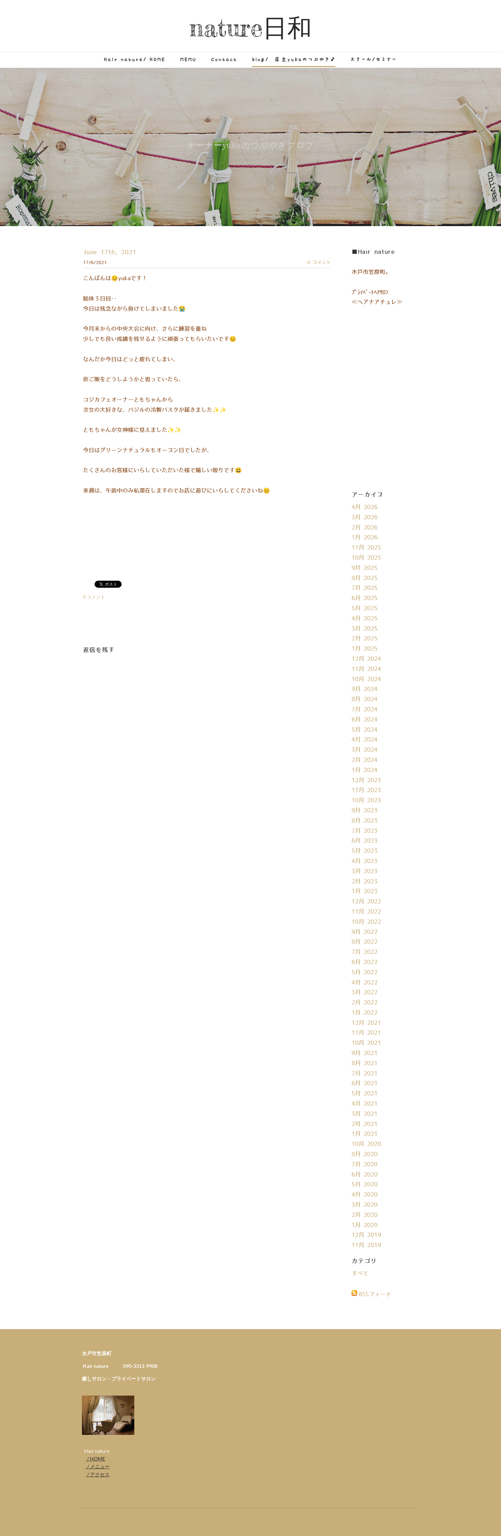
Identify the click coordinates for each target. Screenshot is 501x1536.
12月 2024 (366, 659)
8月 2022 (365, 942)
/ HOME (95, 1459)
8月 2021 (365, 1063)
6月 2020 (365, 1175)
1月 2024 (365, 770)
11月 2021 (366, 1033)
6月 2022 (365, 962)
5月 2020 (365, 1184)
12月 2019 (366, 1235)
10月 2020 (366, 1144)
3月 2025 (365, 629)
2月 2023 (365, 881)
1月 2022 (365, 1013)
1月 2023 (365, 891)
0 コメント (319, 262)
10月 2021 (366, 1043)
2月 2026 (365, 528)
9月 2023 (365, 810)
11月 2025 (366, 548)
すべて (360, 1274)
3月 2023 (365, 871)
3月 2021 (365, 1114)
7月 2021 (365, 1073)
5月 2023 (365, 851)
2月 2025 (365, 638)
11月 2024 (366, 669)
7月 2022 (365, 952)
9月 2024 (365, 689)
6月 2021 (365, 1083)
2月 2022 (365, 1003)
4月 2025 (365, 618)
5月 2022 (365, 972)
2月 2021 (365, 1124)
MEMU (188, 59)
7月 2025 (365, 588)
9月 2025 (365, 568)
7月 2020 (365, 1164)
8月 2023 (365, 821)
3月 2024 (365, 750)
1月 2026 (365, 537)
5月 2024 (365, 730)
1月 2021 (365, 1134)
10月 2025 (366, 558)
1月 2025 (365, 649)
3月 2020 (365, 1205)
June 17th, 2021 (109, 252)
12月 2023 (366, 780)
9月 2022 (365, 932)
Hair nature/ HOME (135, 59)
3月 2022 (365, 992)
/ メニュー (97, 1466)
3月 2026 (365, 517)
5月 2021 (365, 1093)
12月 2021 (366, 1023)
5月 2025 (365, 608)
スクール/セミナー (373, 59)
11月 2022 (366, 912)
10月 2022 (366, 922)
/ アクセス (98, 1474)
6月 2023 (365, 841)
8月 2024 (365, 699)
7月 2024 (365, 709)
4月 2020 (365, 1195)
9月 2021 (365, 1053)
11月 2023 (366, 790)
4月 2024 (365, 740)
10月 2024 (366, 679)
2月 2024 (365, 760)
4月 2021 (365, 1104)
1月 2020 (365, 1225)
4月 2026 (365, 507)
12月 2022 (366, 901)
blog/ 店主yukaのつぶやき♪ (293, 59)
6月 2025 (365, 598)
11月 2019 (366, 1245)
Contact (224, 59)
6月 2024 (365, 720)
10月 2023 (366, 800)
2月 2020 (365, 1215)
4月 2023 (365, 861)
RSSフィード (375, 1294)
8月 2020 (365, 1154)
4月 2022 (365, 983)
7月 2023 (365, 831)
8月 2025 (365, 578)
